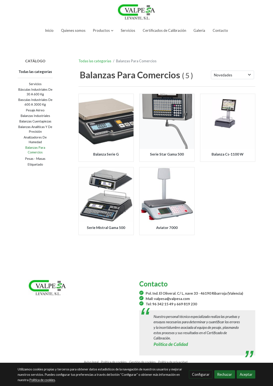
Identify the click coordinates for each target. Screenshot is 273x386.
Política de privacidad (172, 362)
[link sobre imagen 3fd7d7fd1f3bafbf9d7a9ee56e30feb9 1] (227, 121)
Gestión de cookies (142, 362)
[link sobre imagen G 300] (106, 121)
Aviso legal (91, 362)
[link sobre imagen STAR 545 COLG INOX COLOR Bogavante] (167, 121)
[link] (136, 12)
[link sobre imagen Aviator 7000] (167, 194)
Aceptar (246, 374)
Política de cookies (114, 362)
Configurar (201, 374)
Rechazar (224, 374)
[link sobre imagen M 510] (106, 194)
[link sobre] (75, 288)
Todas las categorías (94, 61)
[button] (103, 30)
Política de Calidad (171, 344)
